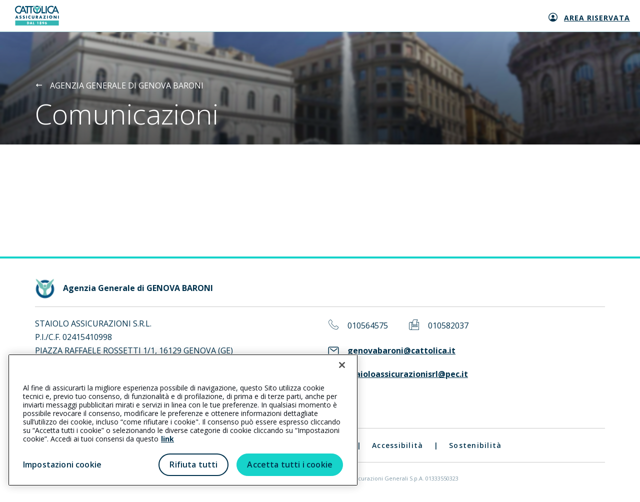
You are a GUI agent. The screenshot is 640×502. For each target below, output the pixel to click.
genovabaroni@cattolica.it (402, 351)
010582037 (448, 325)
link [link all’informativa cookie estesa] (167, 439)
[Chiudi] (342, 365)
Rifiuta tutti (194, 464)
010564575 (368, 325)
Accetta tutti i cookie (289, 464)
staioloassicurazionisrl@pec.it (408, 374)
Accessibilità (397, 445)
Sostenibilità (475, 445)
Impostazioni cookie (62, 464)
